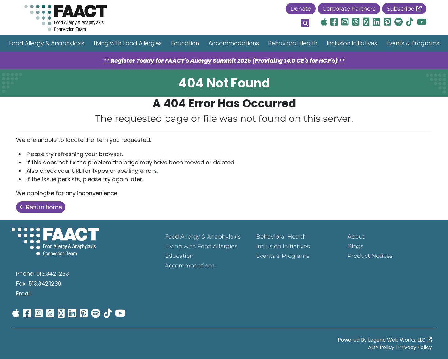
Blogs (355, 246)
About (356, 236)
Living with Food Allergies (128, 43)
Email (23, 293)
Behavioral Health (292, 43)
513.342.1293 (52, 273)
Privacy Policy (415, 347)
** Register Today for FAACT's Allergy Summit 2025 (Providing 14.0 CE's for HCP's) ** (224, 60)
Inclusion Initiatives (352, 43)
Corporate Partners (349, 8)
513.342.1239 (44, 283)
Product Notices (370, 256)
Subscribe (404, 8)
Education (185, 43)
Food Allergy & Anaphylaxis (46, 43)
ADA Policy (381, 347)
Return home (41, 207)
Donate (300, 8)
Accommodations (233, 43)
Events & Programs (412, 43)
